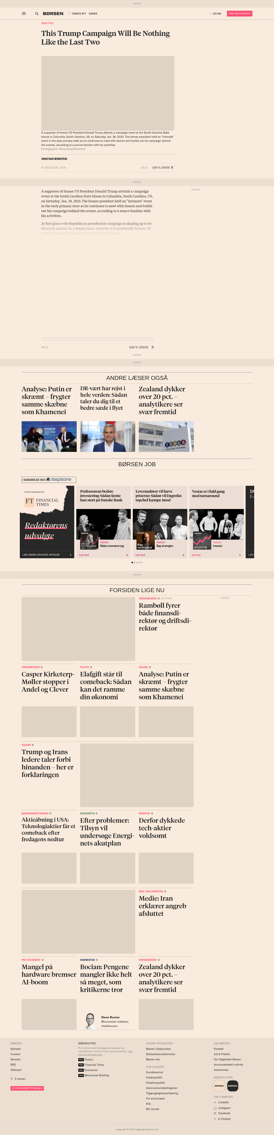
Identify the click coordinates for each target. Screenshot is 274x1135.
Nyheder (16, 1049)
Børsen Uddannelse (158, 1049)
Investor (144, 813)
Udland (143, 667)
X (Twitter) (222, 1119)
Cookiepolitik (154, 1077)
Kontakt (218, 1049)
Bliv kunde (152, 1109)
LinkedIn (221, 1102)
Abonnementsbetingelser (161, 1088)
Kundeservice (154, 1072)
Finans (85, 1059)
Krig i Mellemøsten (151, 891)
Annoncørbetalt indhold (228, 1064)
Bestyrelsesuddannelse (160, 1054)
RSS (13, 1064)
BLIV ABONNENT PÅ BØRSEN (27, 1088)
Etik (148, 1103)
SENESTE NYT (73, 13)
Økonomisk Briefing (93, 1075)
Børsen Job (153, 1059)
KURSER (90, 13)
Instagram (222, 1108)
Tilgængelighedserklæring (162, 1093)
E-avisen (20, 1078)
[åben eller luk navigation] (24, 13)
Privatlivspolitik (155, 1082)
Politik (84, 667)
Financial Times (91, 1064)
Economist (88, 1070)
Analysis (47, 23)
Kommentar (87, 960)
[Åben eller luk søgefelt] (33, 14)
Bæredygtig (87, 813)
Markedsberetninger (35, 813)
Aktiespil (16, 1070)
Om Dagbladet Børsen (227, 1059)
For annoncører (155, 1098)
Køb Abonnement (239, 13)
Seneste (16, 1059)
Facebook (222, 1113)
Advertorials (221, 1070)
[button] (215, 13)
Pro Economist (31, 960)
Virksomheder (148, 598)
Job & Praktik (222, 1054)
